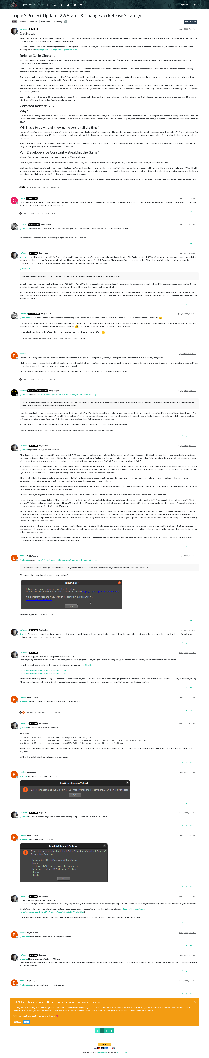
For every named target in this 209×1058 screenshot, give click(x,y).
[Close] (195, 1002)
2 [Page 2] (106, 1031)
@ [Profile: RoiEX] (88, 665)
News (14, 21)
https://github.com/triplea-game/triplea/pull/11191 (43, 673)
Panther (23, 391)
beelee (23, 354)
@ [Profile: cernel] (23, 257)
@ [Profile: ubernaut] (25, 268)
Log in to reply (190, 21)
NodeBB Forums (121, 1052)
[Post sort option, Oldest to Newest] (179, 22)
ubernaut (24, 224)
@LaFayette (46, 224)
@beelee (43, 446)
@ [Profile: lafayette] (25, 228)
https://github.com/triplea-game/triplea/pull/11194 (43, 670)
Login (26, 1022)
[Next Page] (111, 1030)
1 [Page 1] (102, 1031)
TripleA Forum (28, 4)
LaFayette (24, 29)
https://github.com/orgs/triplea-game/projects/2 (57, 49)
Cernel (22, 198)
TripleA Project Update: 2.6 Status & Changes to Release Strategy (66, 394)
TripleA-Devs (102, 1052)
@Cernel (43, 253)
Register (17, 1022)
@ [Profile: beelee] (24, 449)
